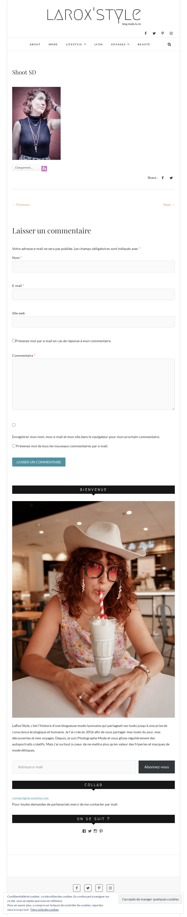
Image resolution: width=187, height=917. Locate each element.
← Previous (21, 204)
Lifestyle (74, 44)
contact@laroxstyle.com (30, 799)
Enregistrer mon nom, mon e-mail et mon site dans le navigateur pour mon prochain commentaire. (86, 437)
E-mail (18, 286)
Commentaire (23, 355)
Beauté (144, 44)
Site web (18, 313)
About (35, 44)
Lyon (98, 44)
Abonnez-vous (156, 767)
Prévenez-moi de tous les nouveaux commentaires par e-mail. (62, 446)
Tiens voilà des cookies (44, 909)
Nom (17, 258)
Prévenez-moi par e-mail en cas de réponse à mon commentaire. (61, 341)
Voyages (118, 44)
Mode (53, 44)
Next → (169, 204)
